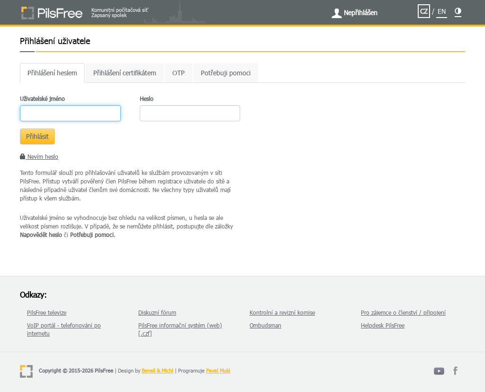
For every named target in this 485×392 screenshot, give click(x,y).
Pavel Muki (218, 370)
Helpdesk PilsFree (382, 325)
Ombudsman (265, 325)
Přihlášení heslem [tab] (52, 72)
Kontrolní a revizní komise (282, 312)
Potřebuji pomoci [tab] (226, 72)
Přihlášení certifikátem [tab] (124, 72)
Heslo (146, 98)
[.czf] (145, 333)
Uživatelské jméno (42, 98)
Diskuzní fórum (157, 312)
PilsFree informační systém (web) (180, 325)
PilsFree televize (46, 312)
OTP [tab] (178, 72)
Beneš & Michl (157, 370)
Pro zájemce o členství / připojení (403, 312)
